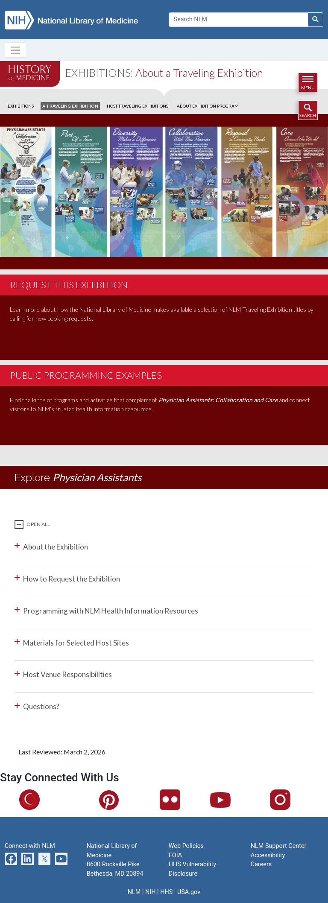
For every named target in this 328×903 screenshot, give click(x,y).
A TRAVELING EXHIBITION (70, 105)
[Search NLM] (316, 19)
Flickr (179, 799)
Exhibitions (98, 72)
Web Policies (186, 846)
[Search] (238, 19)
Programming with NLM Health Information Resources (110, 610)
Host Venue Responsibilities (67, 674)
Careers (261, 864)
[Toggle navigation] (15, 50)
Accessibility (268, 855)
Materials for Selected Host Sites (76, 642)
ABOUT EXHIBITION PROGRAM (208, 105)
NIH (150, 892)
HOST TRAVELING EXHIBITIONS (137, 105)
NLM (134, 892)
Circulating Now (52, 799)
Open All (38, 524)
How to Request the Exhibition (71, 578)
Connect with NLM (30, 846)
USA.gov (188, 892)
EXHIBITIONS (21, 105)
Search (307, 115)
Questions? (41, 706)
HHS (166, 892)
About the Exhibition (55, 546)
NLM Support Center (279, 846)
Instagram (295, 799)
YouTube (234, 799)
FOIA (175, 855)
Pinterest (122, 800)
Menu (308, 87)
